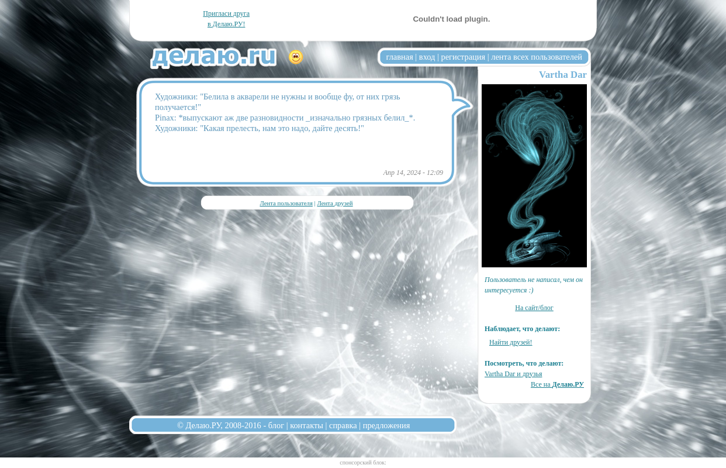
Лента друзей (334, 203)
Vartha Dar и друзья (513, 374)
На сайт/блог (534, 308)
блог (276, 425)
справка (343, 425)
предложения (386, 425)
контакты (306, 425)
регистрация (463, 56)
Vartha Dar (563, 74)
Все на (557, 384)
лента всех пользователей (536, 56)
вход (427, 56)
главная (399, 56)
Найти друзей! (511, 342)
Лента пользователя (286, 203)
